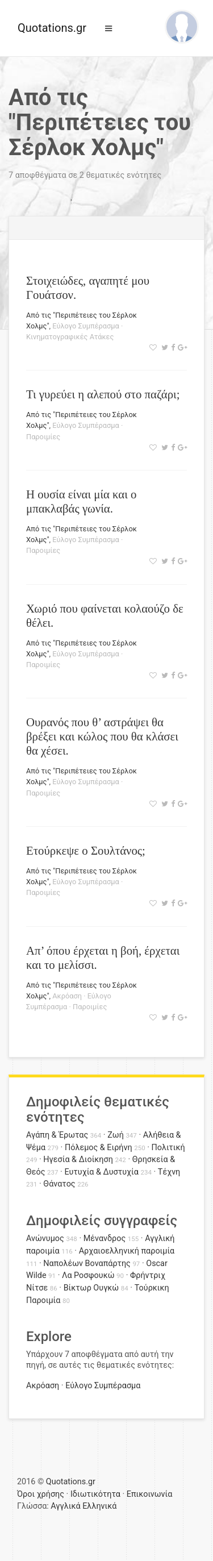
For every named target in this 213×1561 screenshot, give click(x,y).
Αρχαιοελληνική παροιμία (127, 1251)
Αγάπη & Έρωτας (57, 1135)
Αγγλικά (65, 1506)
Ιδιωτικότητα (95, 1494)
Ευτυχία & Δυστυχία (101, 1172)
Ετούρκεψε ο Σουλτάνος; (85, 850)
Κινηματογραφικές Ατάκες (70, 336)
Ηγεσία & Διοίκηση (77, 1159)
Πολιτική (168, 1147)
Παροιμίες (43, 436)
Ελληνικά (99, 1506)
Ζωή (115, 1135)
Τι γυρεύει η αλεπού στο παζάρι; (102, 394)
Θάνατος (59, 1184)
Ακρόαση (67, 996)
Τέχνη (169, 1172)
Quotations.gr (52, 28)
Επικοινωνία (150, 1494)
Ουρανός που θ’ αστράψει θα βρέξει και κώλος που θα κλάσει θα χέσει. (102, 736)
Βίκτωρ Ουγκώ (91, 1288)
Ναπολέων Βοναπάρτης (86, 1263)
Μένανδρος (104, 1238)
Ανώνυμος (45, 1238)
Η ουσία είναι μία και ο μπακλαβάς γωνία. (81, 501)
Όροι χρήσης (40, 1494)
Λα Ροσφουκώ (88, 1275)
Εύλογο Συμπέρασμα (85, 326)
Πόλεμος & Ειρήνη (98, 1147)
